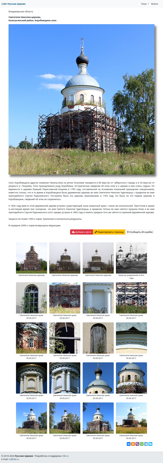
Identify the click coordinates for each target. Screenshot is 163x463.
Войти (154, 3)
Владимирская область (21, 11)
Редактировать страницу (109, 231)
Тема (144, 3)
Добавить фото (81, 231)
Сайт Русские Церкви (13, 3)
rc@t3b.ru (14, 459)
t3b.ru (65, 455)
